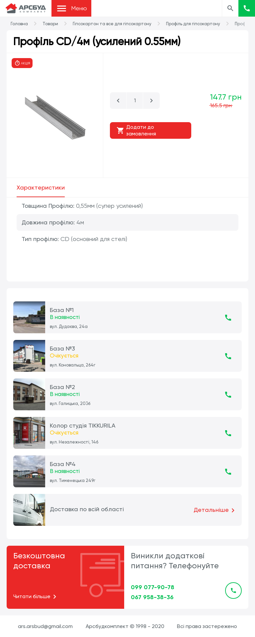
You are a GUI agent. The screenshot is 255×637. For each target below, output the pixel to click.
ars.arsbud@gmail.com (45, 626)
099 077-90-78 (152, 587)
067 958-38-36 (152, 597)
